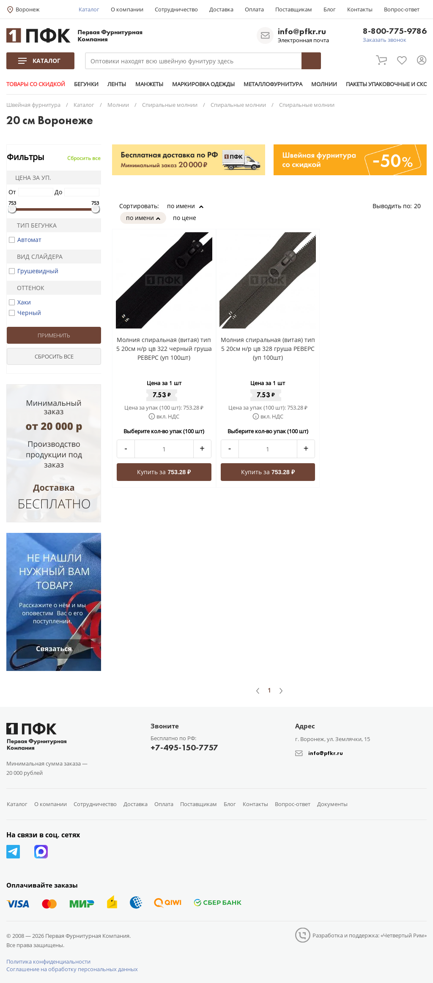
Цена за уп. (30, 178)
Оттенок (27, 288)
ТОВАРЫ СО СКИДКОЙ (35, 84)
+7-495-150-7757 (184, 747)
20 (420, 206)
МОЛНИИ (324, 84)
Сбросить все (84, 158)
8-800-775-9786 (395, 31)
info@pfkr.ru (302, 31)
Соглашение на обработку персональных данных (72, 969)
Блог (329, 9)
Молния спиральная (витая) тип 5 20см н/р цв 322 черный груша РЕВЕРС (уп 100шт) (164, 348)
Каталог (89, 9)
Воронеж (28, 9)
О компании (127, 9)
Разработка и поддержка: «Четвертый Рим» (369, 935)
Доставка (221, 9)
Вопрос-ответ (401, 9)
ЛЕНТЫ (116, 84)
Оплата (254, 9)
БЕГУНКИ (86, 84)
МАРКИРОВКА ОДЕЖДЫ (203, 84)
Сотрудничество (176, 9)
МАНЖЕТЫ (149, 84)
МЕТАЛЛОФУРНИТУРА (272, 84)
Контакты (360, 9)
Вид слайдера (36, 257)
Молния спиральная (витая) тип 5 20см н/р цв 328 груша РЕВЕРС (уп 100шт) (268, 348)
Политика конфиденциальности (48, 961)
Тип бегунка (33, 225)
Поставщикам (293, 9)
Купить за (164, 472)
